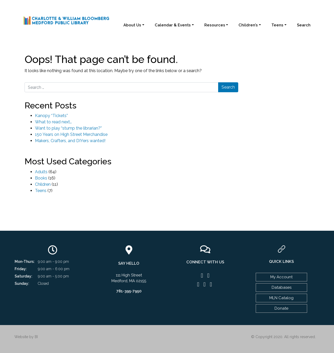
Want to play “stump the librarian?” (68, 128)
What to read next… (53, 121)
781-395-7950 (128, 291)
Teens (277, 25)
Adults (41, 171)
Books (41, 178)
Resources (214, 25)
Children (43, 184)
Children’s (248, 25)
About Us (132, 25)
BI (36, 337)
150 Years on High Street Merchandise (71, 134)
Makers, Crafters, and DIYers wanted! (70, 140)
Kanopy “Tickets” (51, 115)
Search (304, 25)
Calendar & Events (173, 25)
